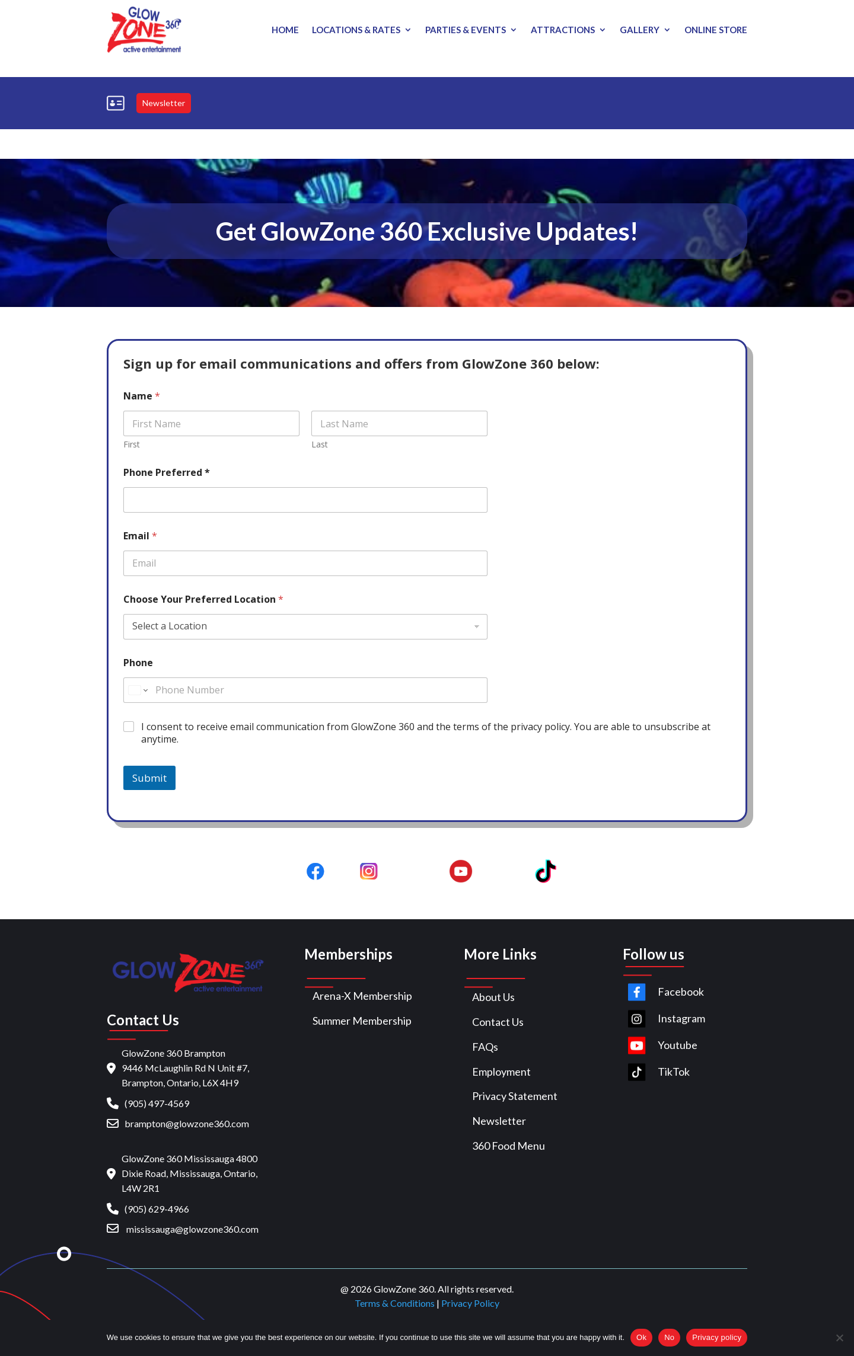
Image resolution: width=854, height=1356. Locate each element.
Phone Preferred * (166, 472)
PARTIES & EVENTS (465, 30)
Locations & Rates (356, 30)
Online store (715, 30)
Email (140, 536)
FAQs (485, 1046)
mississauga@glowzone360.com (192, 1229)
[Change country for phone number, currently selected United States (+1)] (137, 690)
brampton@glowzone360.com (187, 1123)
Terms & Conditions (395, 1303)
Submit (149, 778)
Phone (138, 663)
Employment (501, 1071)
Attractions (563, 30)
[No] (839, 1338)
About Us (493, 996)
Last (319, 444)
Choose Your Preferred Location (203, 599)
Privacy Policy (470, 1303)
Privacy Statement (514, 1095)
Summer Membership (362, 1020)
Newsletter (163, 103)
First (131, 444)
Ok (641, 1337)
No (669, 1337)
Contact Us (498, 1021)
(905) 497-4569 (157, 1103)
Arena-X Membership (362, 995)
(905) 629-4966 (157, 1208)
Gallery (639, 30)
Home (285, 30)
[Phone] (305, 690)
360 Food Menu (508, 1145)
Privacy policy (716, 1337)
